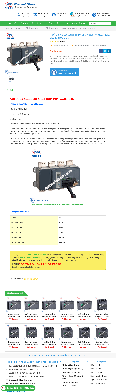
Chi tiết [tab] (10, 90)
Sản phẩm (35, 23)
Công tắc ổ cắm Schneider (98, 380)
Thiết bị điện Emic (95, 369)
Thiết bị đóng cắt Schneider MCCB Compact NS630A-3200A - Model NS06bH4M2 (58, 205)
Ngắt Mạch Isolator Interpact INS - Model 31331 (67, 316)
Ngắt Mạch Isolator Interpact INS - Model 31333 (49, 316)
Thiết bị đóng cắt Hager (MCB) (72, 372)
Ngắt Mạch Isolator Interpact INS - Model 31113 (14, 344)
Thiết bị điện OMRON (69, 386)
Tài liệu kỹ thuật (52, 23)
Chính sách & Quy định (82, 23)
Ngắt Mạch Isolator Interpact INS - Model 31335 (31, 316)
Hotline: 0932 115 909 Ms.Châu (17, 388)
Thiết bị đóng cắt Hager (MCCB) (72, 369)
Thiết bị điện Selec (95, 365)
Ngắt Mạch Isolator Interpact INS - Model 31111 (31, 344)
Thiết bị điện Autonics (97, 372)
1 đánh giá (62, 41)
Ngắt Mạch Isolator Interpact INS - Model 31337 (14, 316)
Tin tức (66, 23)
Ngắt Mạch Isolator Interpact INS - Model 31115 (102, 316)
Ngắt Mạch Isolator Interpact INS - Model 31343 (84, 316)
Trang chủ (11, 23)
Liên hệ (82, 355)
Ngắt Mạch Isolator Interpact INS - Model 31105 (102, 329)
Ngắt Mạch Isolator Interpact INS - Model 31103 (84, 329)
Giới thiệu (23, 23)
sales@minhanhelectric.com (22, 380)
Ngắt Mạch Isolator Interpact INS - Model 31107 (67, 329)
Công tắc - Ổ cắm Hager (70, 382)
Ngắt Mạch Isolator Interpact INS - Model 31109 (49, 344)
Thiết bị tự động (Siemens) (71, 365)
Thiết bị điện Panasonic (97, 384)
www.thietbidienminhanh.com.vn (25, 383)
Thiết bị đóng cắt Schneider (30, 257)
